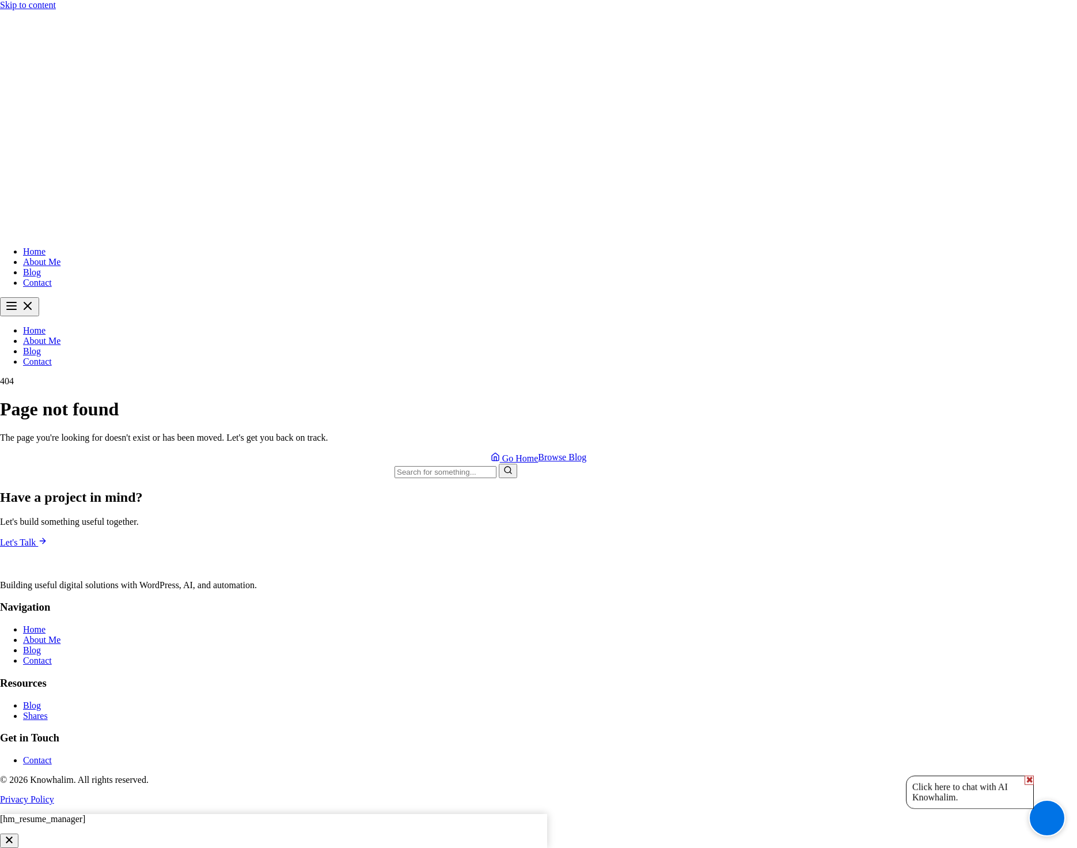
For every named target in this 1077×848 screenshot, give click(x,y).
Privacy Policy (27, 799)
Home (34, 251)
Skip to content (28, 5)
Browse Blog (562, 457)
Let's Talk (23, 542)
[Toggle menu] (19, 306)
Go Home (514, 457)
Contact (37, 282)
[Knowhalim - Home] (538, 232)
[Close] (9, 841)
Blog (32, 272)
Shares (35, 716)
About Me (41, 262)
